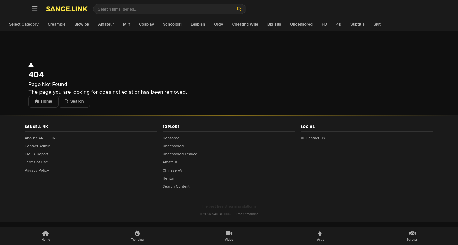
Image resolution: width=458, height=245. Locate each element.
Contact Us (313, 138)
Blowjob (81, 24)
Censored (171, 138)
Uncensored (301, 24)
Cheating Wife (245, 24)
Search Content (176, 186)
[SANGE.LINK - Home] (67, 9)
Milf (126, 24)
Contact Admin (37, 146)
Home (43, 101)
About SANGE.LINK (41, 138)
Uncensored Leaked (180, 154)
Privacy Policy (37, 170)
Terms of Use (36, 162)
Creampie (56, 24)
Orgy (218, 24)
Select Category (24, 24)
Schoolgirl (172, 24)
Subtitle (357, 24)
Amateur (106, 24)
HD (324, 24)
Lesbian (198, 24)
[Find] (239, 9)
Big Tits (274, 24)
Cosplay (146, 24)
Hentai (168, 178)
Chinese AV (173, 170)
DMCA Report (36, 154)
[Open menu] (35, 9)
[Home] (45, 236)
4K (338, 24)
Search (74, 101)
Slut (377, 24)
